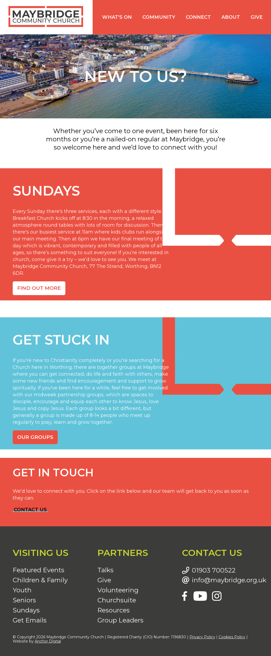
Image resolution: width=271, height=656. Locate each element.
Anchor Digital (48, 641)
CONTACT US (30, 510)
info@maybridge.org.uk (225, 580)
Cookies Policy (232, 637)
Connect (198, 17)
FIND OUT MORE (39, 288)
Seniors (24, 600)
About (231, 17)
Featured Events (38, 570)
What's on (117, 17)
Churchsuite (116, 600)
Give (257, 17)
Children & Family (40, 580)
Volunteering (117, 590)
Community (158, 17)
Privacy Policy (202, 637)
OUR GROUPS (35, 437)
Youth (22, 590)
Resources (113, 610)
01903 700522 (214, 570)
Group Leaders (120, 620)
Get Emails (30, 620)
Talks (105, 570)
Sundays (26, 610)
